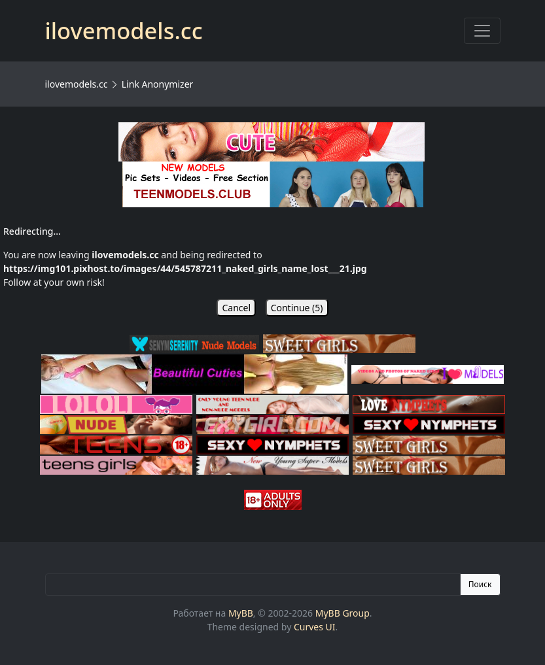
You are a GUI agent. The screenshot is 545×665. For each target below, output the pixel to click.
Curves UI (315, 627)
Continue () (297, 307)
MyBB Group (342, 613)
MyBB (240, 613)
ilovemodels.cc (76, 84)
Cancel (236, 307)
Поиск (480, 584)
